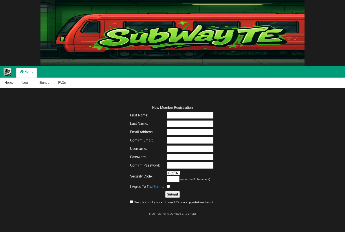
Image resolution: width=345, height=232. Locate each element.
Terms (158, 187)
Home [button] (26, 72)
